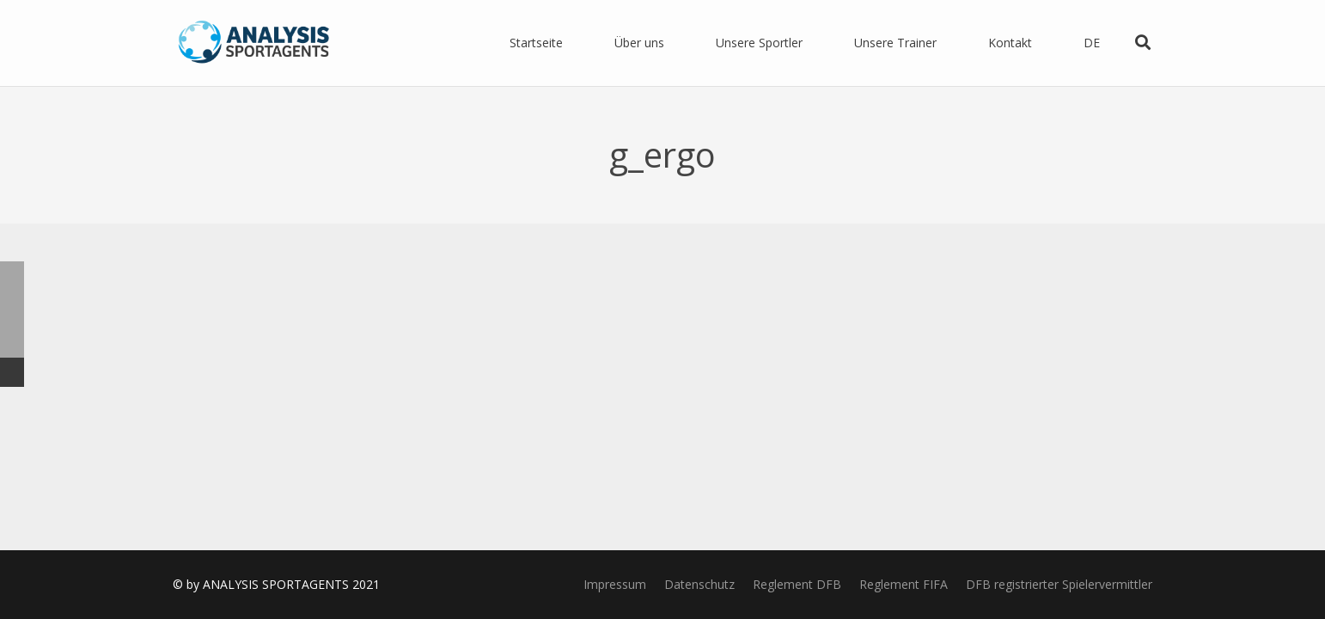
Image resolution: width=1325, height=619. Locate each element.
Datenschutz (699, 584)
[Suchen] (1143, 42)
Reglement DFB (797, 584)
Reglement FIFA (903, 584)
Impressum (614, 584)
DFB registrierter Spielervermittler (1059, 584)
